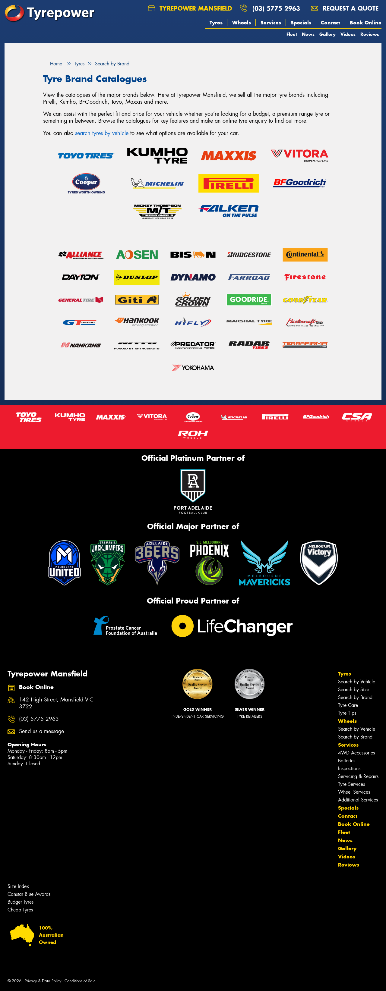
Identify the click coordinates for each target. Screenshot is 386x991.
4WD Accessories (356, 753)
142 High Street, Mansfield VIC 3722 (56, 703)
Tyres (216, 22)
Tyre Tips (347, 713)
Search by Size (353, 689)
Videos (348, 34)
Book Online (365, 22)
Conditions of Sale (80, 980)
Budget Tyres (20, 902)
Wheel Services (354, 792)
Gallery (327, 34)
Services (271, 22)
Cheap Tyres (20, 910)
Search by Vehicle (356, 682)
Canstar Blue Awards (29, 894)
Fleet (291, 34)
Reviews (369, 34)
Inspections (349, 768)
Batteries (346, 760)
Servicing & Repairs (358, 776)
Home (52, 64)
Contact (330, 22)
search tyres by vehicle (101, 133)
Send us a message (41, 731)
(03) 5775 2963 (276, 8)
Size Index (18, 886)
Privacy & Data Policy (43, 980)
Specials (301, 22)
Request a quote (344, 8)
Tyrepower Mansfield (190, 8)
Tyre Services (351, 784)
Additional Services (358, 800)
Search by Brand (355, 697)
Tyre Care (348, 705)
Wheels (241, 22)
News (308, 34)
